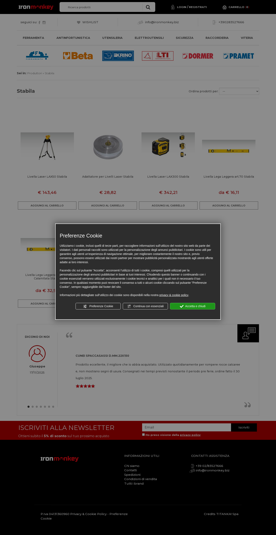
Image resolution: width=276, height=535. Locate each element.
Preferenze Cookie (98, 306)
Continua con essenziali (145, 306)
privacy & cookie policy (174, 295)
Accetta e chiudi (193, 306)
